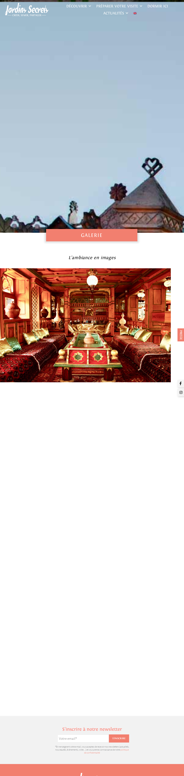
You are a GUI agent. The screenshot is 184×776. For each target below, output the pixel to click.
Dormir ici (157, 6)
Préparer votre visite (119, 6)
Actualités (115, 13)
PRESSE (181, 335)
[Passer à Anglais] (135, 13)
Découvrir (78, 6)
